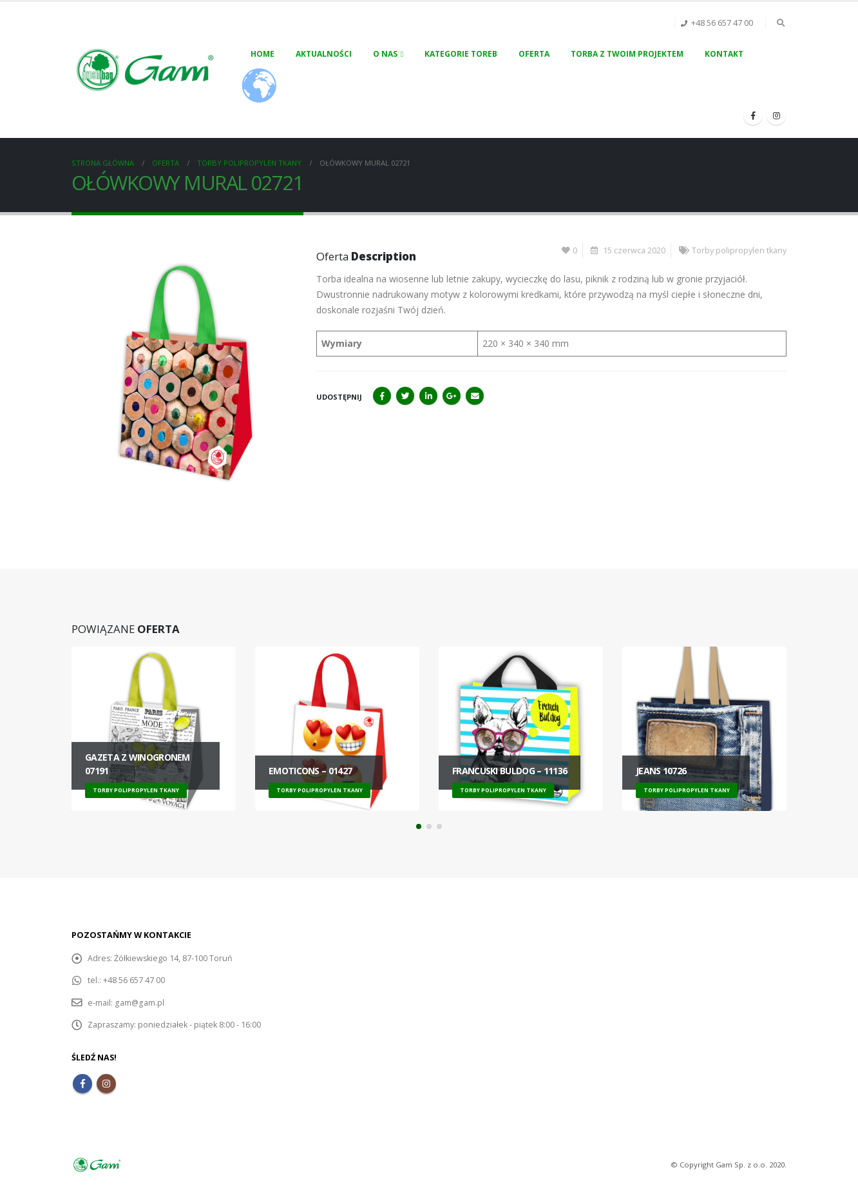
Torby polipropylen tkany (739, 250)
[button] (419, 826)
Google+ (452, 396)
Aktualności (324, 53)
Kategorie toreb (460, 53)
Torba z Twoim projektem (627, 53)
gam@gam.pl (139, 1002)
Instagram (106, 1083)
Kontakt (724, 53)
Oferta (534, 53)
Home (262, 53)
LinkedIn (428, 396)
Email (475, 396)
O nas (385, 53)
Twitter (405, 396)
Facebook (382, 396)
